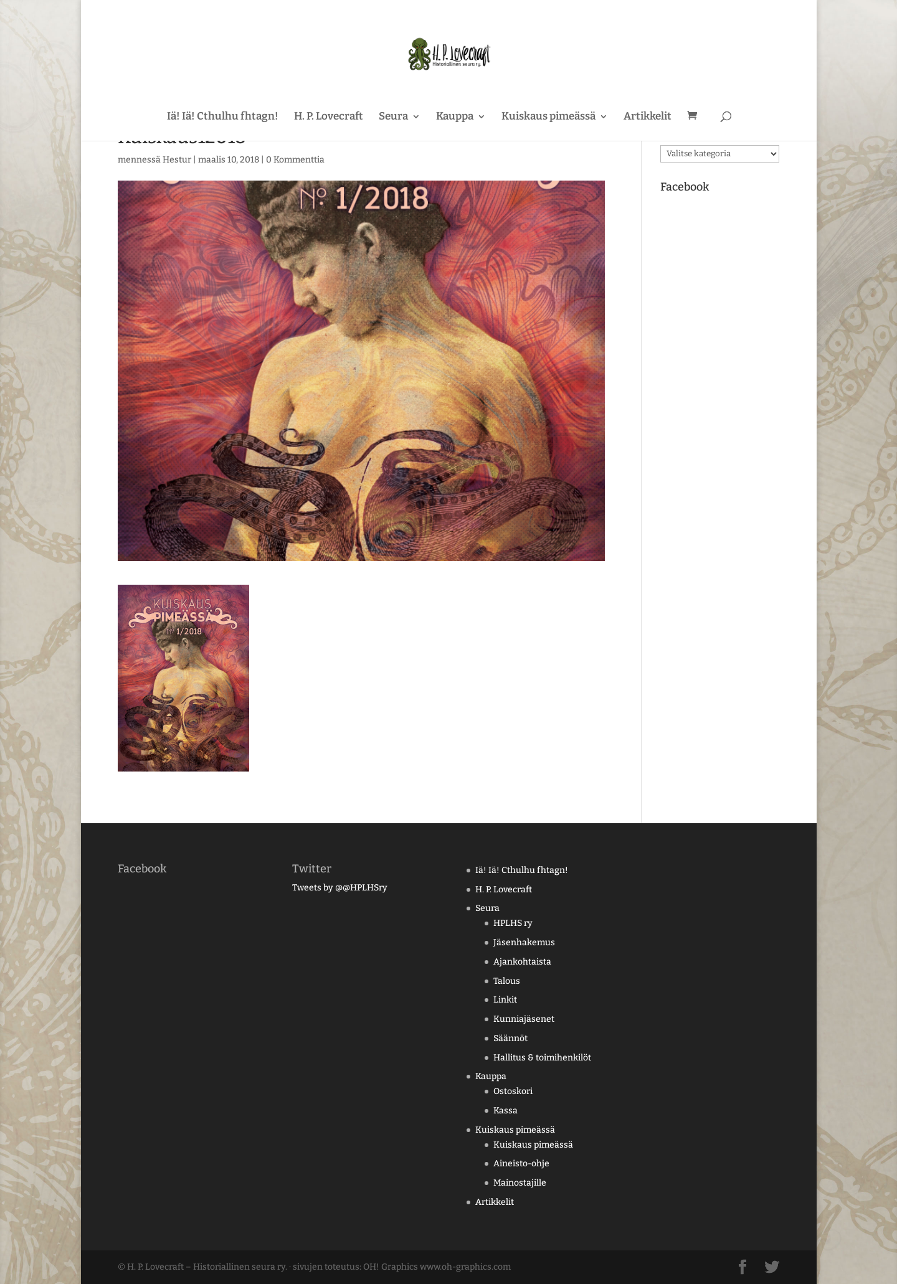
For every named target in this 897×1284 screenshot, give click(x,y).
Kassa (505, 1110)
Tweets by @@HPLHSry (339, 887)
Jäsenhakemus (524, 942)
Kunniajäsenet (523, 1019)
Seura (393, 117)
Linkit (505, 999)
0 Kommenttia (295, 159)
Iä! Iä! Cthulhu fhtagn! (222, 117)
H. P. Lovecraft (328, 117)
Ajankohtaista (522, 961)
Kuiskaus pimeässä (548, 117)
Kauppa (454, 117)
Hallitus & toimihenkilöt (542, 1057)
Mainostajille (519, 1183)
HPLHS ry (513, 923)
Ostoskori (513, 1091)
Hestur (177, 159)
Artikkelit (648, 117)
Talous (506, 981)
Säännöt (510, 1038)
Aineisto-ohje (521, 1163)
